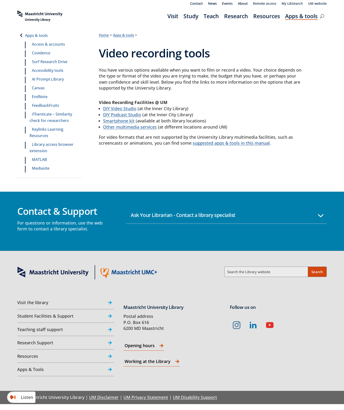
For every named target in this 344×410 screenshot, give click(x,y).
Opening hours (140, 345)
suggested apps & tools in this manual (231, 143)
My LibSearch (292, 4)
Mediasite (40, 168)
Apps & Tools (30, 369)
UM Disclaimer (104, 397)
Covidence (41, 53)
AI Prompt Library (48, 79)
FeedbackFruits (45, 105)
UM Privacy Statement (145, 397)
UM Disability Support (195, 397)
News (212, 4)
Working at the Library (147, 361)
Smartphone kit (119, 121)
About (243, 4)
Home (104, 35)
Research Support (35, 342)
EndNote (40, 96)
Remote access (264, 4)
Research (236, 16)
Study (190, 16)
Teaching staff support (40, 329)
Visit (172, 16)
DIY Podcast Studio (122, 114)
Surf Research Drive (49, 61)
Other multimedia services (130, 127)
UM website (317, 4)
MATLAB (39, 159)
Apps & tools (301, 16)
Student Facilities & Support (45, 316)
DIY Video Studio (119, 108)
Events (227, 4)
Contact (196, 4)
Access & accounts (48, 44)
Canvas (38, 88)
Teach (211, 16)
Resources (266, 16)
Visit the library (32, 302)
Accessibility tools (47, 70)
